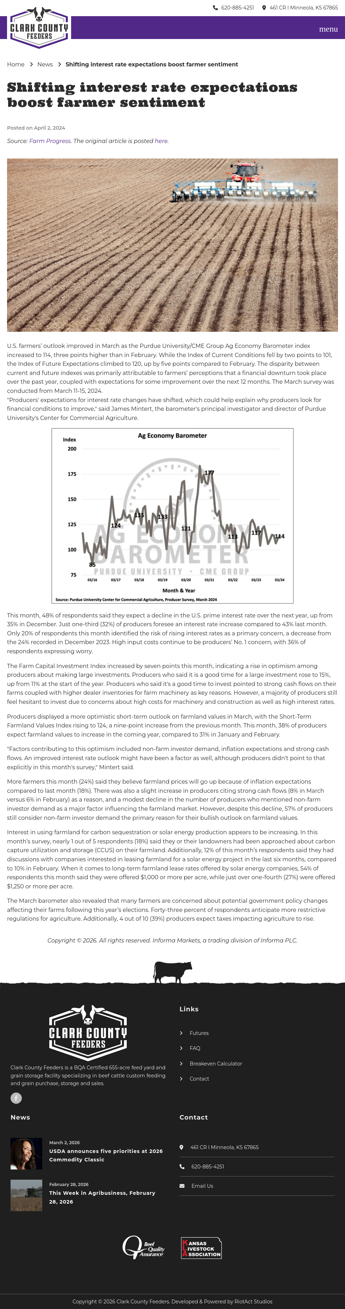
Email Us (202, 1186)
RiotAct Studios (253, 1301)
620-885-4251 (237, 8)
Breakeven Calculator (216, 1064)
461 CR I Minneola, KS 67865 (304, 8)
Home (16, 64)
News (45, 64)
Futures (199, 1033)
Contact (199, 1079)
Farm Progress (50, 141)
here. (162, 141)
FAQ (195, 1048)
